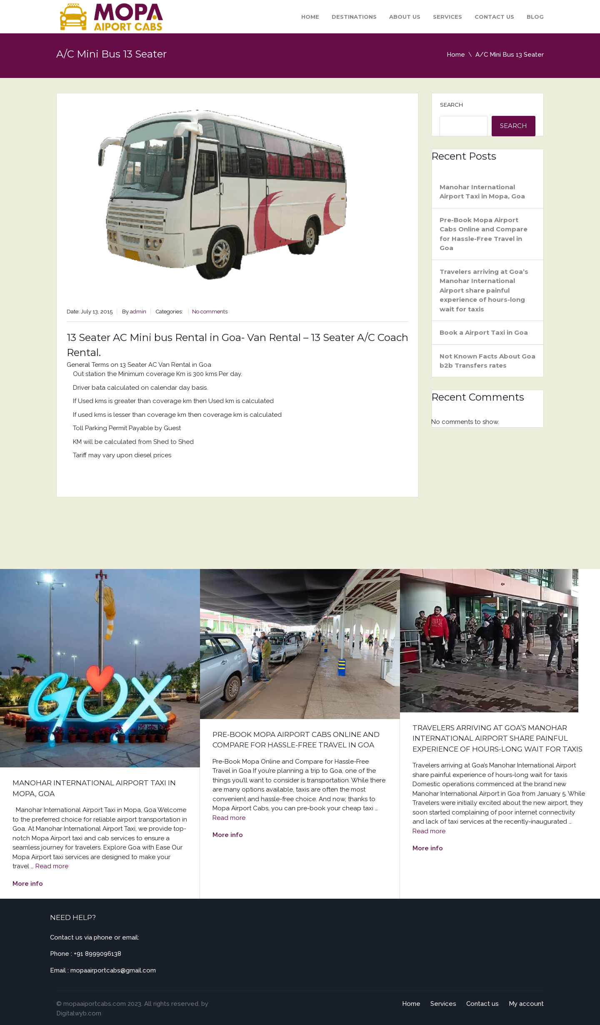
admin (138, 311)
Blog (535, 16)
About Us (404, 16)
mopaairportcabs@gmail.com (113, 970)
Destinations (354, 16)
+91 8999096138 (97, 953)
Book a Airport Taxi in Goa (484, 332)
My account (526, 1003)
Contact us (494, 16)
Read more (51, 866)
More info (27, 883)
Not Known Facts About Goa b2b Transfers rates (487, 361)
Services (447, 16)
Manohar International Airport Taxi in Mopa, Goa (482, 191)
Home (310, 16)
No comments (210, 311)
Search (451, 104)
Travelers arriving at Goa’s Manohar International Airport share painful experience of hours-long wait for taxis (484, 290)
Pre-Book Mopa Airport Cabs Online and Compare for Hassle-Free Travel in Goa (484, 234)
